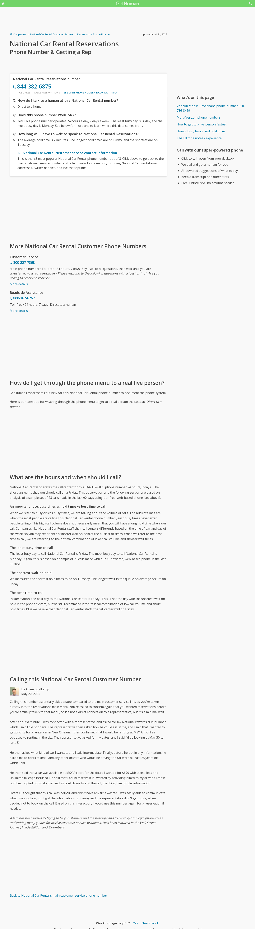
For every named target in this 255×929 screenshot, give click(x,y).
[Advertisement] (88, 209)
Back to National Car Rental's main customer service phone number (58, 895)
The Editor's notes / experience (199, 138)
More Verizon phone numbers (198, 117)
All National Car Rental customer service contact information (67, 153)
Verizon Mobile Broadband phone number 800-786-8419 (211, 108)
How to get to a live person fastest (201, 124)
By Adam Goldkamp (35, 689)
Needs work (150, 923)
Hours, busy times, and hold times (201, 131)
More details (19, 284)
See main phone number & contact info (90, 92)
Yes (135, 923)
